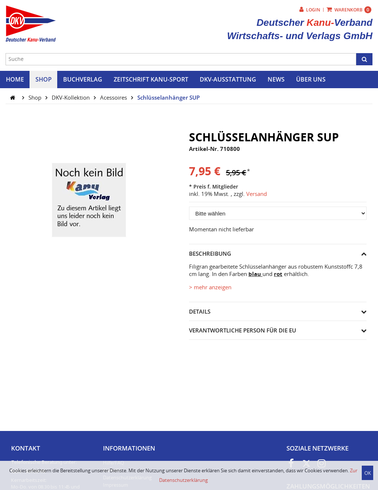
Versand (256, 193)
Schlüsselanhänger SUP (168, 97)
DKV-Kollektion (71, 97)
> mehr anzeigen (210, 287)
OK (367, 473)
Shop (35, 97)
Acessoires (114, 97)
